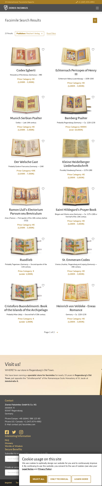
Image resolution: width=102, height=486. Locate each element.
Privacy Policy (44, 469)
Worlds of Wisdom (14, 446)
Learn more (81, 479)
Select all (38, 479)
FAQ (7, 440)
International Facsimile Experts (19, 2)
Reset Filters (51, 33)
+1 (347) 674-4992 (85, 2)
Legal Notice (28, 469)
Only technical (59, 479)
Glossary (9, 443)
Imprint (8, 482)
